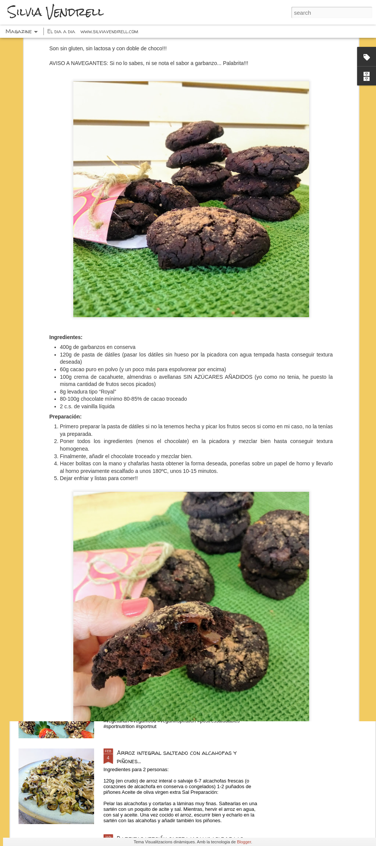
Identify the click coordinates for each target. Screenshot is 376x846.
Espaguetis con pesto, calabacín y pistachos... (181, 581)
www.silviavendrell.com (109, 31)
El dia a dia (61, 31)
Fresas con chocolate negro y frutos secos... (180, 667)
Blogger (244, 842)
